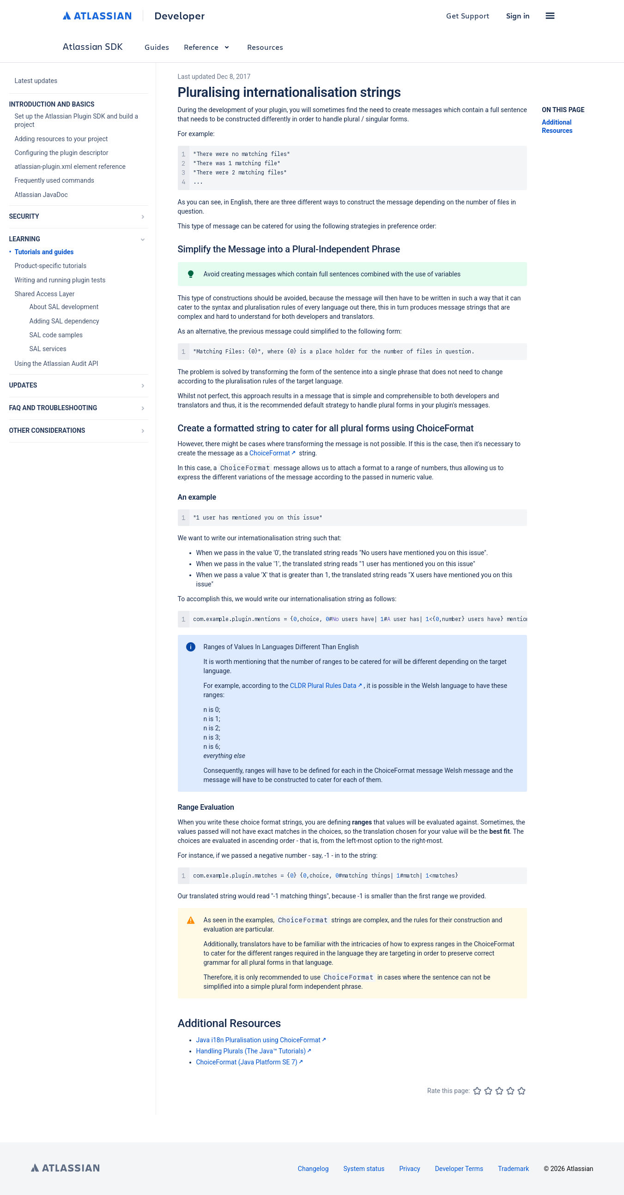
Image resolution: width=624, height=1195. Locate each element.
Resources (265, 47)
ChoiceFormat (273, 453)
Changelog (313, 1168)
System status (364, 1168)
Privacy (409, 1168)
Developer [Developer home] (179, 15)
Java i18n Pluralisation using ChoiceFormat (262, 1040)
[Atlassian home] (97, 16)
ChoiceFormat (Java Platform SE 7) (250, 1062)
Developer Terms (459, 1168)
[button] (550, 16)
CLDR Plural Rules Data (327, 685)
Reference (208, 47)
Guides (157, 47)
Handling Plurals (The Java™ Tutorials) (255, 1051)
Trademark (513, 1168)
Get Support (468, 15)
